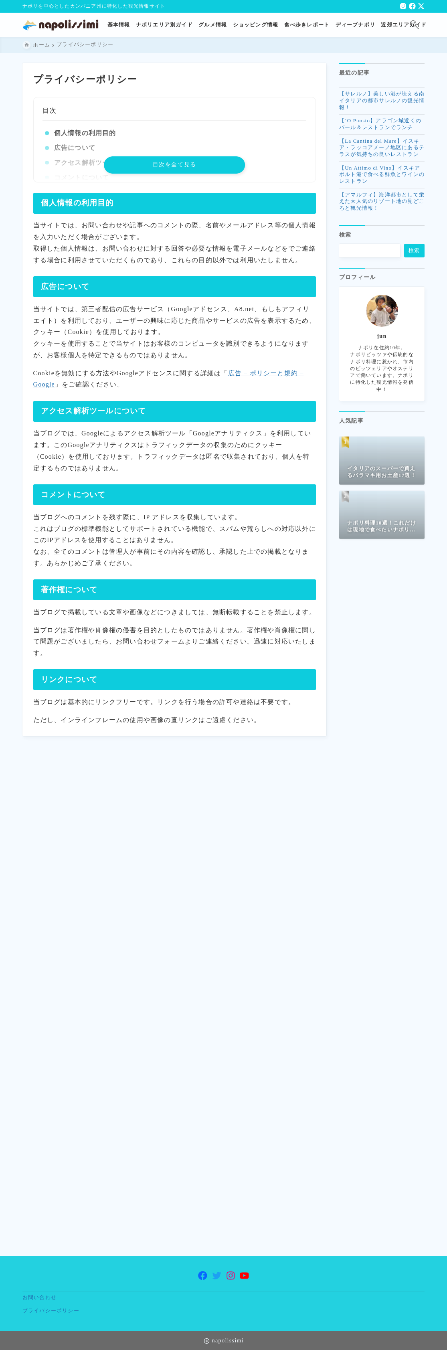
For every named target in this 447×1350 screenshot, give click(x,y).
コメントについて (81, 177)
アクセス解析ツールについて (99, 162)
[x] (421, 6)
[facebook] (412, 6)
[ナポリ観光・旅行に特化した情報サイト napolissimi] (63, 25)
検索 (345, 239)
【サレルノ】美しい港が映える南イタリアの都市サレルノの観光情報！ (382, 104)
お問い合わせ (39, 1297)
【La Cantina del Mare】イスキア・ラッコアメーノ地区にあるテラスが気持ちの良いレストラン (382, 151)
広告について (74, 147)
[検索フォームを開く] (414, 25)
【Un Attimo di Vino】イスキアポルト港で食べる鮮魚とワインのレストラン (382, 178)
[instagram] (403, 6)
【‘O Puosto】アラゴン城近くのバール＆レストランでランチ (380, 127)
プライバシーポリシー (50, 1311)
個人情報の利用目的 (85, 133)
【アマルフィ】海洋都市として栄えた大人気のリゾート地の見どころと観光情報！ (382, 205)
